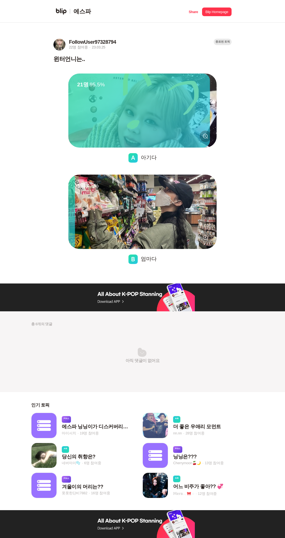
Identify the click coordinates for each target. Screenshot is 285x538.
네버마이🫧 (71, 463)
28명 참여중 (194, 433)
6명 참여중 (92, 463)
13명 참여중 (214, 463)
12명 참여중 (207, 493)
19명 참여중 (89, 433)
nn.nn (177, 433)
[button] (193, 11)
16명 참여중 (100, 493)
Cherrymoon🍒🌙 (187, 463)
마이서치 (69, 433)
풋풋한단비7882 (74, 493)
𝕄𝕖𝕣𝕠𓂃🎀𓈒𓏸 (183, 493)
